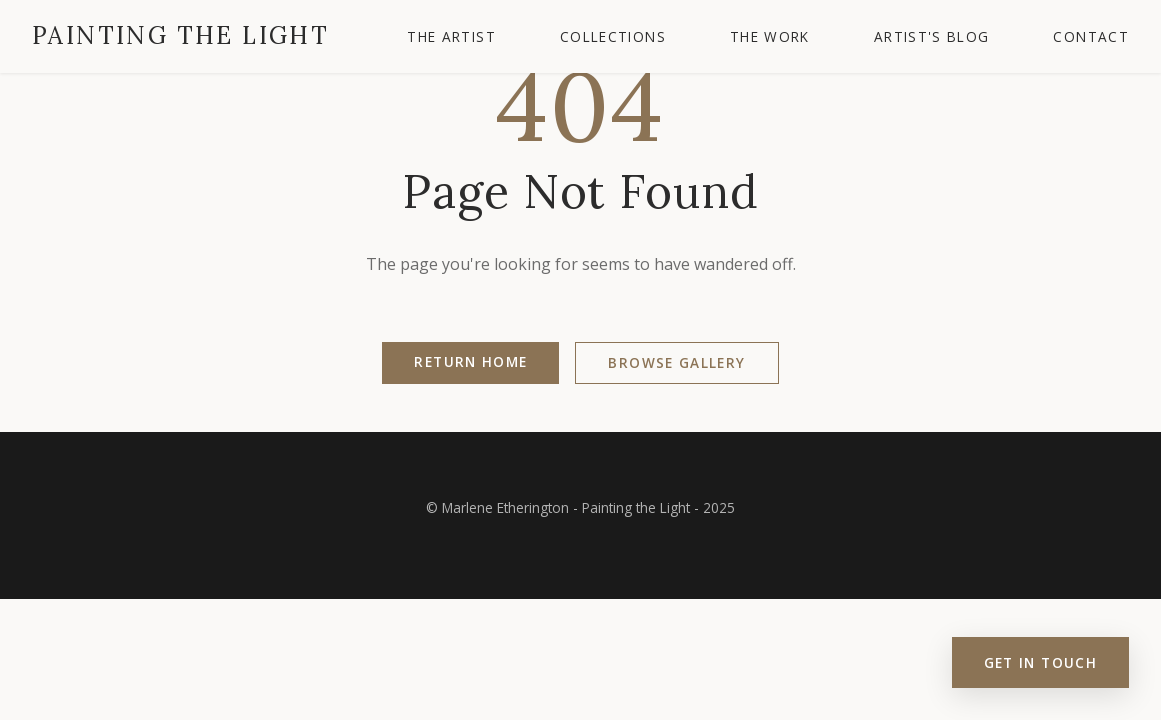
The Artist (451, 36)
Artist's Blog (932, 36)
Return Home (470, 361)
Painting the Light (180, 35)
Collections (613, 36)
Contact (1091, 36)
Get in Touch (1040, 662)
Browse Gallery (676, 362)
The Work (770, 36)
